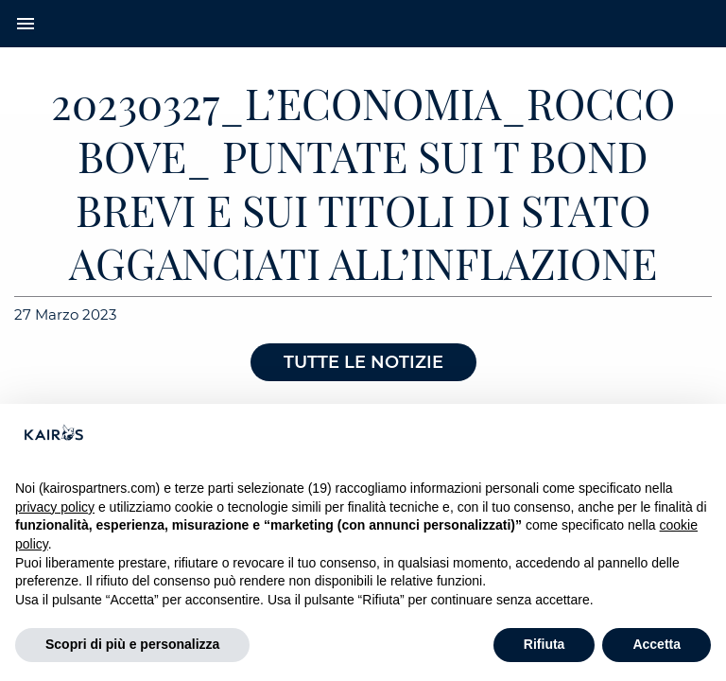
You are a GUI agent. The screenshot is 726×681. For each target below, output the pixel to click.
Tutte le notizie (363, 362)
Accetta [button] (656, 644)
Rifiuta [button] (544, 644)
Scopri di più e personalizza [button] (132, 644)
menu (25, 23)
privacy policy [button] (55, 507)
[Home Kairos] (363, 23)
